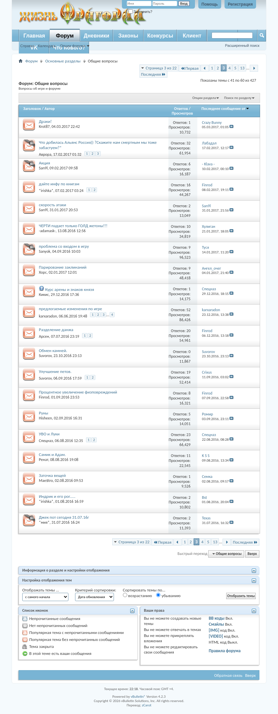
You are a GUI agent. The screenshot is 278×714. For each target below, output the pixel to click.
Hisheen (45, 418)
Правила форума (225, 650)
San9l (43, 168)
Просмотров (182, 113)
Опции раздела (204, 98)
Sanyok (44, 251)
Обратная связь (228, 675)
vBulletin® (138, 696)
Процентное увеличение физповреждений (78, 392)
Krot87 (44, 126)
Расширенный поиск (242, 45)
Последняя (153, 74)
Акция (44, 162)
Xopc (43, 272)
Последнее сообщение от (225, 108)
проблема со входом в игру (64, 246)
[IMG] (214, 630)
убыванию (168, 595)
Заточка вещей (52, 475)
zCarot (146, 705)
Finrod (44, 397)
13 (242, 67)
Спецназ (46, 440)
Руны (43, 412)
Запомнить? (140, 12)
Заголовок (32, 108)
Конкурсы (160, 36)
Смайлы (216, 624)
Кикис (44, 294)
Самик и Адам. (52, 454)
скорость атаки (52, 204)
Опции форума (72, 46)
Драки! (45, 121)
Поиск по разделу (237, 98)
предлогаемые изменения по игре (70, 308)
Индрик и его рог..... (57, 496)
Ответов (181, 108)
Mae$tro (46, 480)
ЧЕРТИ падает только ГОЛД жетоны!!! (73, 225)
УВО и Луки (49, 433)
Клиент (192, 36)
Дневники (96, 36)
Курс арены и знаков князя (69, 289)
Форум (65, 36)
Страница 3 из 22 (161, 67)
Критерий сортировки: (95, 589)
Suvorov (45, 355)
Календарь (47, 46)
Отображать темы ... (40, 589)
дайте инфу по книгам (59, 183)
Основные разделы (62, 60)
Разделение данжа (56, 329)
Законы (128, 36)
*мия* (44, 522)
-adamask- (47, 230)
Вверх (252, 554)
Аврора (45, 154)
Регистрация (240, 4)
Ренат (43, 459)
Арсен (44, 336)
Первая (189, 68)
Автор (50, 108)
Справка (27, 46)
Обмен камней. (53, 350)
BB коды (217, 618)
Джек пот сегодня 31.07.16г (64, 517)
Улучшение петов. (55, 371)
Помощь (210, 4)
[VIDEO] (216, 636)
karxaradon (48, 316)
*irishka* (46, 190)
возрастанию (137, 595)
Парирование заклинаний (62, 267)
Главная (34, 36)
